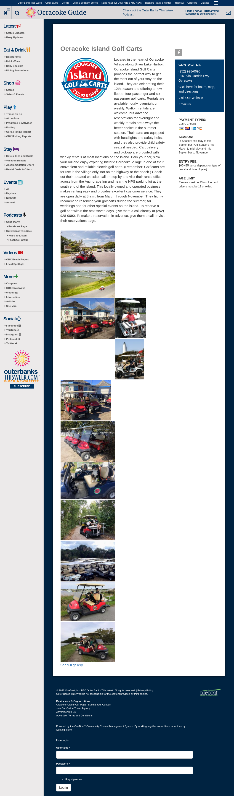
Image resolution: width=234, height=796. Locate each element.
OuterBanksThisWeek (19, 231)
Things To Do (14, 114)
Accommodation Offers (20, 164)
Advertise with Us (66, 711)
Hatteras (179, 3)
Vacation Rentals (16, 160)
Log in (63, 787)
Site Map (11, 306)
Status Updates (15, 32)
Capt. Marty (13, 221)
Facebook (13, 325)
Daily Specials (14, 66)
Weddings (12, 292)
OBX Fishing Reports (19, 136)
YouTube (12, 330)
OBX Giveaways (15, 288)
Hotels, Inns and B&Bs (19, 156)
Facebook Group (18, 240)
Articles (10, 301)
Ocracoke (192, 3)
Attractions (12, 118)
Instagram (13, 334)
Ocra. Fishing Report (18, 131)
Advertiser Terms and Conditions (74, 715)
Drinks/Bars (13, 61)
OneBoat (80, 726)
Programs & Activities (19, 123)
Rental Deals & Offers (19, 169)
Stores (10, 89)
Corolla (65, 3)
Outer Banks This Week (30, 3)
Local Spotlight (15, 264)
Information (13, 297)
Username (63, 747)
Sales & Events (15, 94)
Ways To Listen (17, 235)
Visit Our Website (190, 98)
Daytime (11, 193)
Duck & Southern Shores (85, 3)
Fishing (10, 127)
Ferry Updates (14, 37)
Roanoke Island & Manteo (158, 3)
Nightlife (11, 198)
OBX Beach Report (17, 259)
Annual (10, 202)
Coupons (11, 283)
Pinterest (13, 339)
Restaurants (13, 56)
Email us (184, 104)
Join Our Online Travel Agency (73, 708)
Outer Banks (51, 3)
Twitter (11, 343)
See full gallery (71, 665)
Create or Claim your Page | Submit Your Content (83, 704)
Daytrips (205, 3)
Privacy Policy (145, 690)
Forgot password (74, 779)
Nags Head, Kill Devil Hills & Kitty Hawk (121, 3)
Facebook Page (17, 226)
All (7, 189)
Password (63, 763)
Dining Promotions (17, 70)
